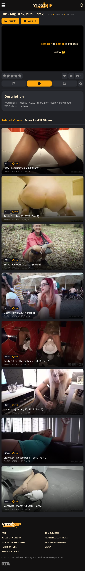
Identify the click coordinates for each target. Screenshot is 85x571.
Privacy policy (10, 551)
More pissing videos (13, 542)
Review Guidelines (55, 542)
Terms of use (9, 547)
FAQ (4, 533)
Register (46, 44)
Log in (60, 44)
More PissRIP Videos (38, 120)
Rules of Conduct (12, 537)
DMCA (48, 547)
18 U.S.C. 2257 (52, 533)
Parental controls (56, 537)
